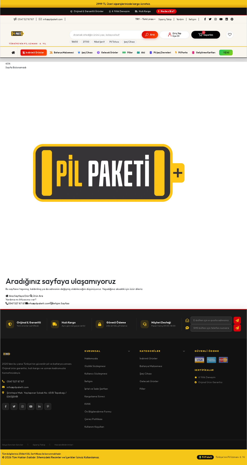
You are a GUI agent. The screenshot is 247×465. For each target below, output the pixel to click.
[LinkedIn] (226, 19)
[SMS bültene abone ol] (237, 327)
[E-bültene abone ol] (237, 320)
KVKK (88, 403)
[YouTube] (221, 19)
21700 (86, 41)
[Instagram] (215, 19)
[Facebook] (205, 19)
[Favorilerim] (229, 34)
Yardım (180, 19)
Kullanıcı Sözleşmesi (96, 373)
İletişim (192, 19)
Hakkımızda (91, 358)
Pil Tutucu (114, 41)
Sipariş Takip (165, 19)
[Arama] (104, 34)
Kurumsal (107, 351)
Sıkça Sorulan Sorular (12, 444)
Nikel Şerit (99, 41)
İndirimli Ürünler (148, 358)
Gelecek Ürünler (149, 381)
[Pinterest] (232, 19)
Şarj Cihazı (129, 41)
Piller (142, 388)
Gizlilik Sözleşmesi (95, 366)
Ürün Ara (36, 295)
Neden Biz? (166, 11)
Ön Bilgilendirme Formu (98, 411)
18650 (75, 41)
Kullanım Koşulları (94, 426)
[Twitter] (210, 19)
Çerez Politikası (93, 418)
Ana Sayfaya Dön (18, 295)
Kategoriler (162, 351)
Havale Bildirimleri (64, 444)
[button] (205, 35)
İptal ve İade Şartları (96, 388)
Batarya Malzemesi (151, 366)
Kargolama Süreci (95, 396)
